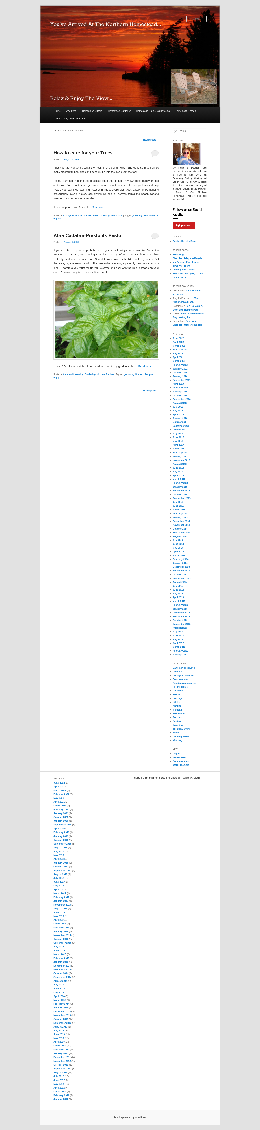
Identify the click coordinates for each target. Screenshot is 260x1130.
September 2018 (182, 399)
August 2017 (180, 429)
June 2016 (178, 467)
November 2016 (181, 460)
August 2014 (180, 536)
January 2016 (180, 487)
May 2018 (178, 410)
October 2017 (180, 422)
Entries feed (179, 757)
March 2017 (179, 448)
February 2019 (180, 387)
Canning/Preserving (73, 374)
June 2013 (178, 589)
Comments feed (181, 761)
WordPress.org (181, 765)
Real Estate (117, 215)
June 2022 (178, 338)
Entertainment (180, 679)
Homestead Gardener (119, 111)
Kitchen (101, 374)
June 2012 (178, 635)
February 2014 (180, 559)
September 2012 (182, 624)
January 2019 (180, 391)
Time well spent (181, 266)
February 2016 (180, 483)
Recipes (110, 374)
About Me (71, 111)
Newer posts (151, 140)
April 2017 (178, 444)
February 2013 (180, 605)
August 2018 (180, 403)
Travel (176, 732)
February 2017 (180, 452)
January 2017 (180, 456)
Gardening (104, 215)
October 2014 (180, 528)
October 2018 (180, 395)
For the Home (91, 215)
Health (176, 694)
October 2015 (180, 494)
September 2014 (182, 532)
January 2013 (180, 608)
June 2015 (178, 505)
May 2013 (178, 593)
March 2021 (179, 361)
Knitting (177, 706)
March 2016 (179, 479)
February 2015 (180, 513)
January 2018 (180, 418)
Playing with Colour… (185, 269)
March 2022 (179, 345)
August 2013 (180, 582)
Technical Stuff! (181, 728)
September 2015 (182, 498)
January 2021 (180, 368)
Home (57, 111)
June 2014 (178, 544)
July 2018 (178, 406)
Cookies (177, 671)
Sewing (177, 721)
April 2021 (178, 357)
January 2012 (180, 654)
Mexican (177, 709)
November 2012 (181, 616)
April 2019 (178, 384)
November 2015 (181, 490)
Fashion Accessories (184, 683)
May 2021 (178, 353)
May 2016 (178, 471)
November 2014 (181, 525)
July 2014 (178, 540)
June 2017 (178, 437)
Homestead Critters (92, 111)
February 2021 (180, 365)
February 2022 (180, 349)
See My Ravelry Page (184, 241)
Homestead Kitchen (185, 111)
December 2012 (181, 612)
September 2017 (182, 426)
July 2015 (178, 502)
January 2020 (180, 376)
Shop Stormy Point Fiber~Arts (69, 118)
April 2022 (178, 342)
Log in (176, 753)
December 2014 (181, 521)
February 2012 (180, 650)
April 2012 (178, 643)
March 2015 (179, 509)
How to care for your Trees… (85, 153)
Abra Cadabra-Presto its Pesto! (88, 235)
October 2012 (180, 620)
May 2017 (178, 441)
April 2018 (178, 414)
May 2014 (178, 548)
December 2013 (181, 566)
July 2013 (178, 586)
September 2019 (182, 380)
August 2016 (180, 464)
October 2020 (180, 372)
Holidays (177, 698)
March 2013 (179, 601)
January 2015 (180, 517)
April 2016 (178, 475)
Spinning (178, 725)
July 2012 (178, 631)
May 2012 (178, 639)
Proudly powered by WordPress (130, 1117)
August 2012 (180, 627)
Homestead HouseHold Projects (153, 111)
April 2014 (178, 551)
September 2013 (182, 578)
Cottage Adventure (72, 215)
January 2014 (180, 563)
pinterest (183, 225)
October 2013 (180, 574)
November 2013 (181, 570)
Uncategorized (181, 736)
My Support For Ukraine (186, 262)
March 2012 (179, 647)
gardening (137, 215)
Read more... (100, 207)
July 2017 (178, 433)
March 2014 (179, 555)
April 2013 (178, 597)
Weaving (177, 740)
